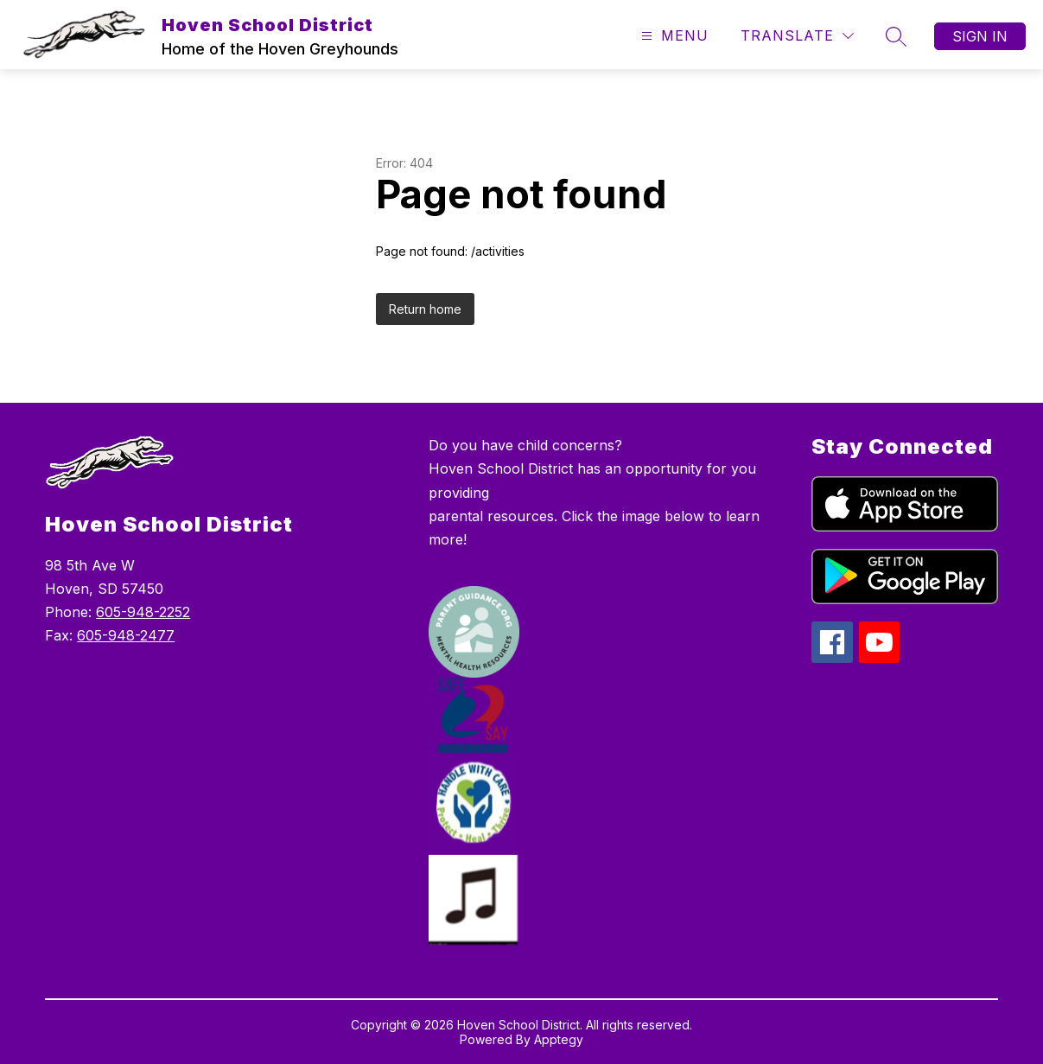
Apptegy (558, 1039)
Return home (425, 309)
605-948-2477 (126, 635)
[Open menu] (673, 36)
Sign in (980, 36)
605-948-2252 (143, 612)
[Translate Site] (797, 36)
